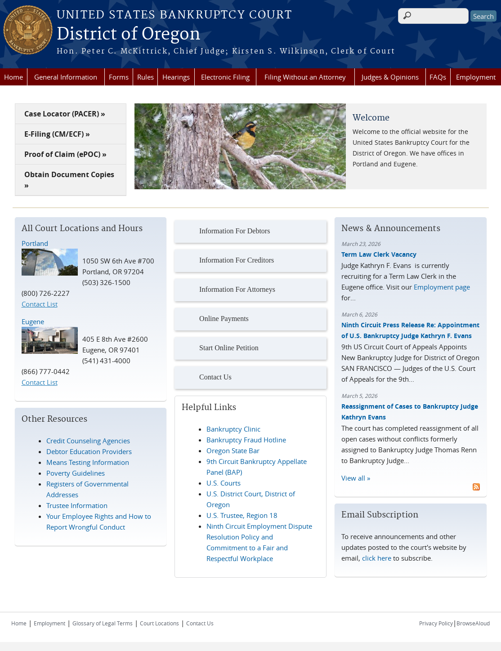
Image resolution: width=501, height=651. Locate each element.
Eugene (33, 321)
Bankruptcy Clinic (233, 428)
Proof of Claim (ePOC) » (65, 154)
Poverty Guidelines (75, 472)
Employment (476, 76)
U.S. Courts (223, 482)
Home (13, 76)
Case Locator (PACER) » (64, 114)
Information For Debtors (224, 232)
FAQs (437, 76)
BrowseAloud (473, 623)
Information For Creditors (226, 261)
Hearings (176, 76)
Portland (35, 243)
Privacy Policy (436, 623)
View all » (355, 477)
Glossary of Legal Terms (102, 623)
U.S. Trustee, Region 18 (241, 515)
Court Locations (159, 623)
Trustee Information (76, 505)
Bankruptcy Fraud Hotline (246, 439)
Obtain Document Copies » (69, 179)
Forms (119, 76)
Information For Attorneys (227, 290)
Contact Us (205, 378)
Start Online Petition (219, 348)
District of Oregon (129, 34)
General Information (65, 76)
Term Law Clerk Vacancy (378, 254)
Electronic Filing (225, 76)
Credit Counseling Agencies (88, 440)
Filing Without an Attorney (305, 76)
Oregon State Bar (232, 450)
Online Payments (214, 319)
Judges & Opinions (390, 76)
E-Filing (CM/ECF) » (57, 134)
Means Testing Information (87, 462)
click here (376, 557)
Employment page (442, 286)
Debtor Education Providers (89, 451)
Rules (145, 76)
